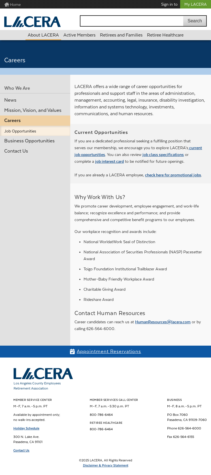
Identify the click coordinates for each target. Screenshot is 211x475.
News (10, 100)
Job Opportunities (20, 131)
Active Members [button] (79, 35)
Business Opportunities (29, 141)
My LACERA (195, 4)
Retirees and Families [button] (121, 35)
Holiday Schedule (26, 428)
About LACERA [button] (43, 35)
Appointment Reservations (109, 351)
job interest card (109, 161)
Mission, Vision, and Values (32, 110)
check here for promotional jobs (173, 175)
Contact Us (16, 151)
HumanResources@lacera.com (163, 322)
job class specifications (163, 154)
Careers (12, 120)
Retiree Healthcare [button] (165, 35)
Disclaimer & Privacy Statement (105, 465)
